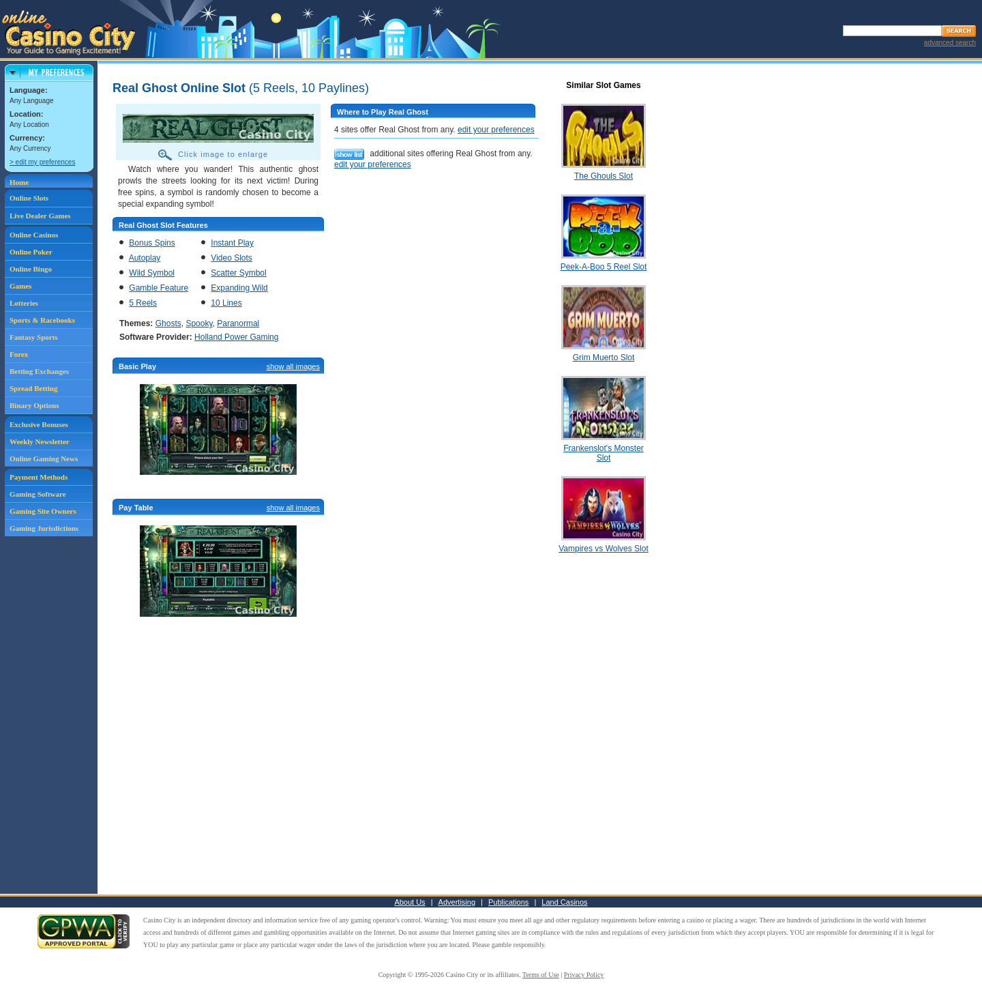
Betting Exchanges (39, 371)
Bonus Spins (152, 243)
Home (19, 182)
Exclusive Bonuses (39, 424)
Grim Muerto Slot (604, 357)
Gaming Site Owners (43, 511)
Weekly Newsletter (40, 441)
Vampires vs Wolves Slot (604, 548)
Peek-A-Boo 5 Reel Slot (604, 267)
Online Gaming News (44, 458)
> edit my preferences (42, 162)
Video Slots (231, 258)
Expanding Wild (239, 288)
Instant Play (232, 243)
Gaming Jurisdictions (44, 528)
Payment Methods (39, 477)
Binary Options (34, 405)
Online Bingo (31, 269)
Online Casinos (34, 235)
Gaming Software (38, 494)
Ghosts (168, 323)
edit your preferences (496, 129)
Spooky (198, 323)
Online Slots (29, 198)
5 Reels (143, 303)
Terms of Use (540, 974)
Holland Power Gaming (236, 337)
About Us (409, 902)
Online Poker (31, 252)
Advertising (456, 902)
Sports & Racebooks (42, 320)
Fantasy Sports (34, 337)
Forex (19, 354)
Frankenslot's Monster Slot (603, 453)
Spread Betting (33, 388)
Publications (508, 902)
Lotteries (24, 303)
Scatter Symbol (238, 273)
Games (20, 286)
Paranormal (238, 323)
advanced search (950, 42)
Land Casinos (564, 902)
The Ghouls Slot (603, 176)
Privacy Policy (584, 974)
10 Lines (226, 303)
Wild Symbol (152, 273)
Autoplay (145, 258)
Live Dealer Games (40, 216)
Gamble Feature (158, 288)
